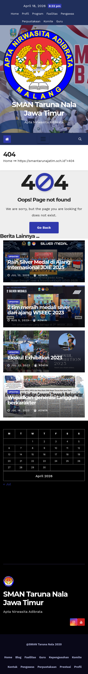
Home (15, 13)
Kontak (12, 666)
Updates (13, 256)
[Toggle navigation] (43, 139)
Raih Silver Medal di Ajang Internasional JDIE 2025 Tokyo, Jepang (38, 267)
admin (41, 275)
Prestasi (65, 666)
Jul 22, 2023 (20, 365)
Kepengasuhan (59, 657)
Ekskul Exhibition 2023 (34, 358)
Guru (59, 21)
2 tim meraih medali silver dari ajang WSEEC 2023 (38, 310)
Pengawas (67, 13)
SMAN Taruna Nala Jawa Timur (44, 109)
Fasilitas (52, 13)
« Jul (7, 484)
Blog (18, 657)
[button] (80, 138)
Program (37, 13)
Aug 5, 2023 (20, 320)
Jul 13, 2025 (20, 275)
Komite (48, 21)
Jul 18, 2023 (20, 410)
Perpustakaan (31, 21)
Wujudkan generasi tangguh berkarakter (42, 400)
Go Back (44, 228)
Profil (25, 13)
